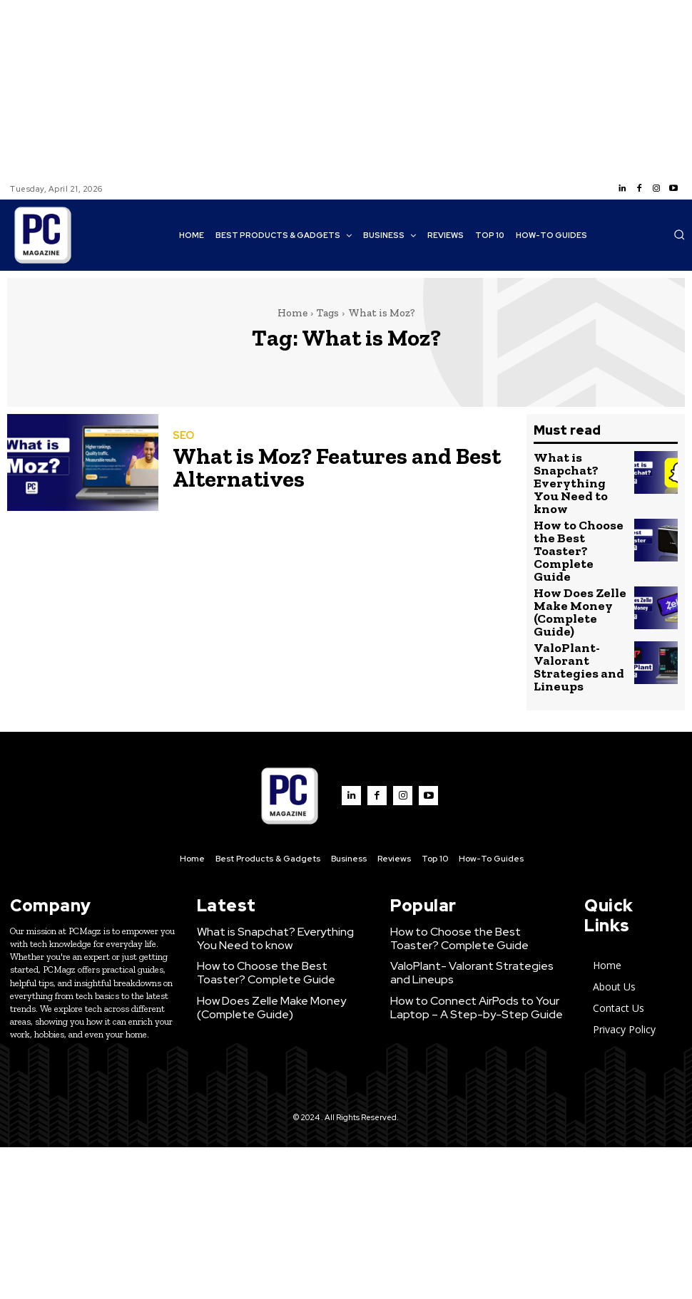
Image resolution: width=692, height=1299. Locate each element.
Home (292, 312)
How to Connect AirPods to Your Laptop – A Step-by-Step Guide (460, 940)
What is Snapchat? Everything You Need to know (579, 472)
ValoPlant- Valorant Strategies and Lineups (570, 613)
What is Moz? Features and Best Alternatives (299, 466)
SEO (182, 440)
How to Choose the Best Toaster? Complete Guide (578, 519)
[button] (679, 234)
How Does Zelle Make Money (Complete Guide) (574, 566)
